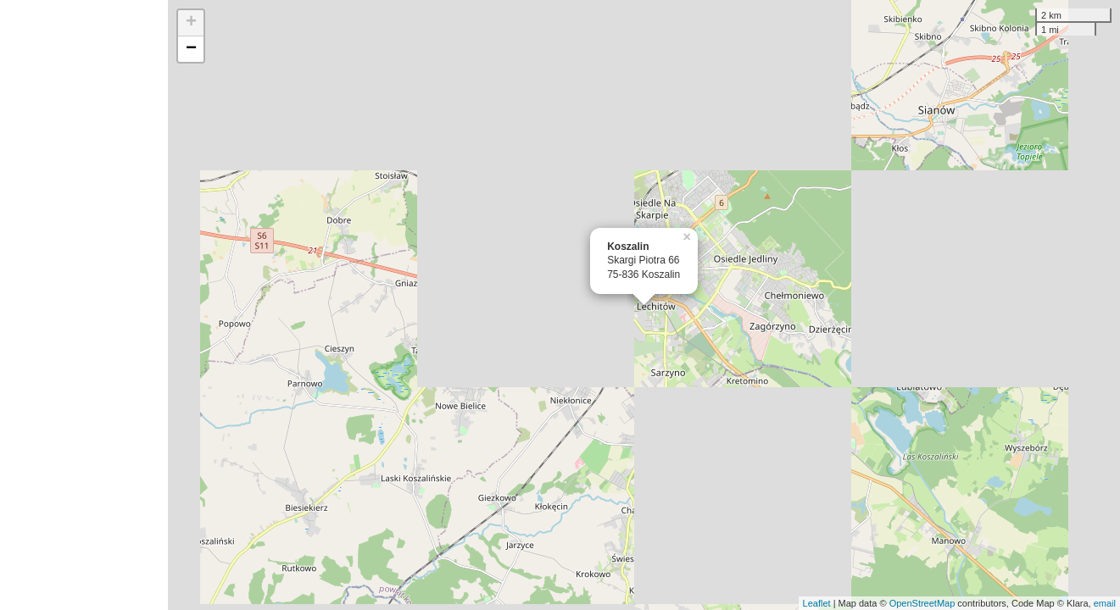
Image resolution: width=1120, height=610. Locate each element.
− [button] (191, 49)
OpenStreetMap (922, 603)
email (1105, 603)
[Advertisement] (84, 305)
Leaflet (817, 603)
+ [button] (191, 23)
